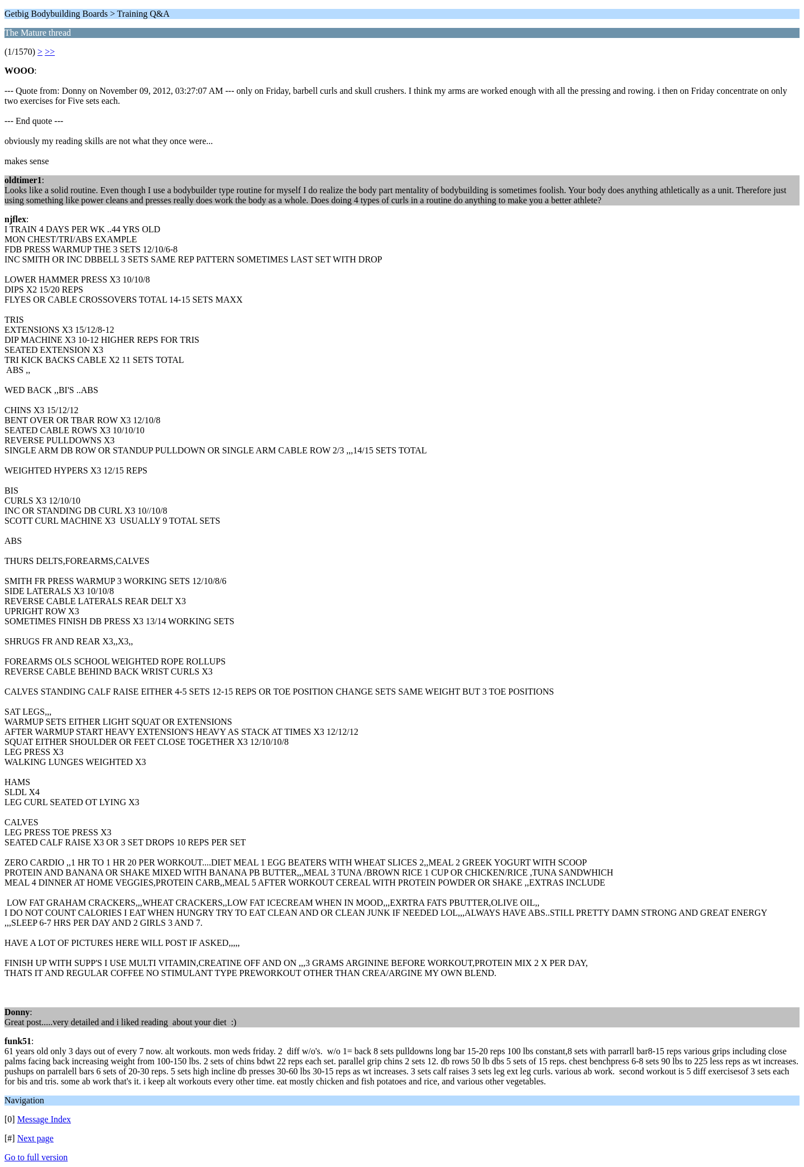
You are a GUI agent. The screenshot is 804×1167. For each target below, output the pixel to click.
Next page (35, 1138)
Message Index (44, 1119)
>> (50, 51)
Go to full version (36, 1157)
